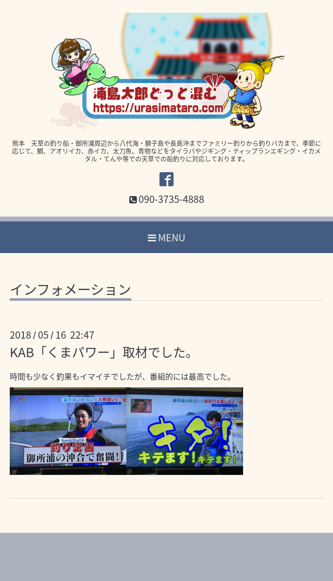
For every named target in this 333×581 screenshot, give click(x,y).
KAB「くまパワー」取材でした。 (104, 352)
